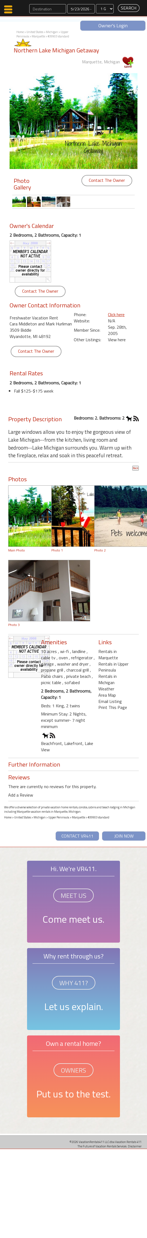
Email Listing (110, 701)
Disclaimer (135, 1146)
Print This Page (112, 707)
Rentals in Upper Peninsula (113, 667)
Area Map (107, 695)
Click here (116, 314)
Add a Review (20, 795)
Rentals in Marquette (108, 654)
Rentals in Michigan (107, 679)
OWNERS (73, 1070)
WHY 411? (73, 983)
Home (20, 32)
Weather (106, 688)
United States (35, 32)
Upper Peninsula (58, 817)
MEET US (73, 895)
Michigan (52, 32)
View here (117, 339)
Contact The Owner (107, 180)
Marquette (38, 36)
